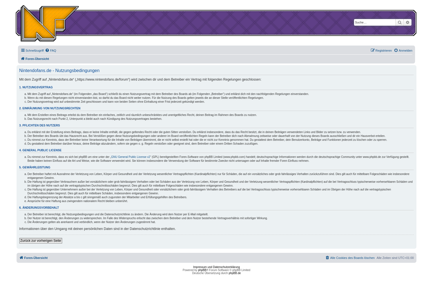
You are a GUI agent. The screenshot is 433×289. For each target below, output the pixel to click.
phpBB (202, 270)
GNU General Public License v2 (130, 156)
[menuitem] (50, 50)
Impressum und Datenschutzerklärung (216, 267)
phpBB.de (235, 273)
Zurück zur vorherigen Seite (40, 241)
